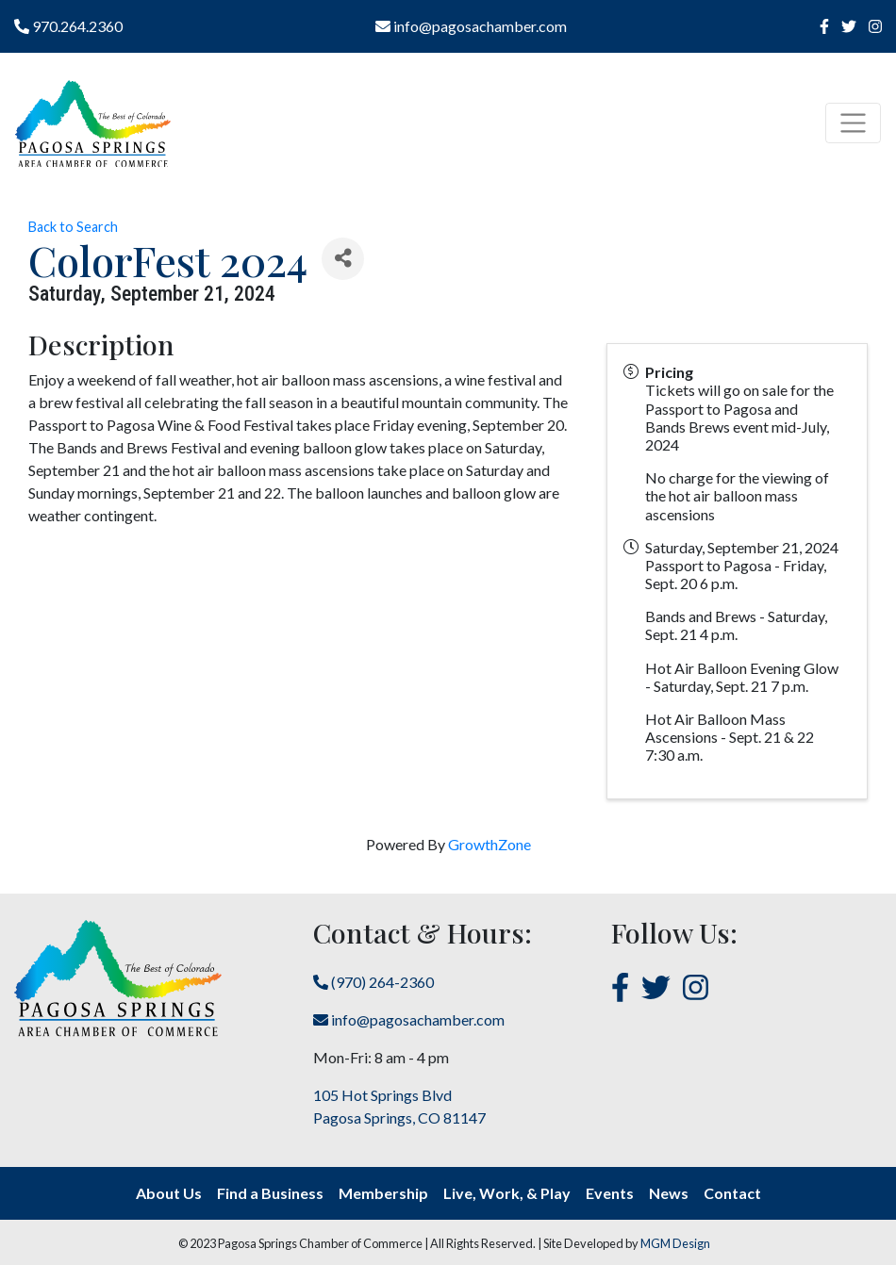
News (669, 1193)
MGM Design (675, 1243)
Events (610, 1193)
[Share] (343, 259)
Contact (732, 1193)
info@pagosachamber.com (471, 26)
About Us (169, 1193)
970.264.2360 (68, 26)
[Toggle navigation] (853, 123)
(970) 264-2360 (373, 982)
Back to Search (73, 227)
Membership (383, 1193)
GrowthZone (489, 844)
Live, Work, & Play (507, 1193)
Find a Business (270, 1193)
